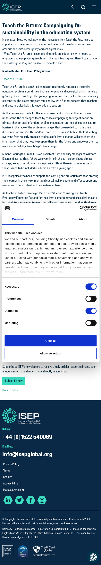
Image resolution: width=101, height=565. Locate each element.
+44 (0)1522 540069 (27, 436)
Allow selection (50, 353)
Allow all (50, 340)
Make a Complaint (13, 490)
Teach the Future (12, 79)
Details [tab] (50, 219)
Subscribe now (14, 381)
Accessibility (10, 483)
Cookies (7, 477)
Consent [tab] (18, 219)
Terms (6, 471)
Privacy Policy (11, 464)
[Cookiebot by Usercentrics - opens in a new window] (79, 208)
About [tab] (83, 219)
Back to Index (10, 390)
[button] (72, 7)
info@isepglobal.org (27, 454)
